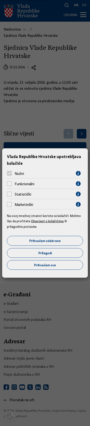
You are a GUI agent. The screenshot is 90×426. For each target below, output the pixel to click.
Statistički (23, 194)
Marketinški (24, 204)
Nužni (19, 173)
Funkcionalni (24, 184)
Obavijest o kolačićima (47, 221)
